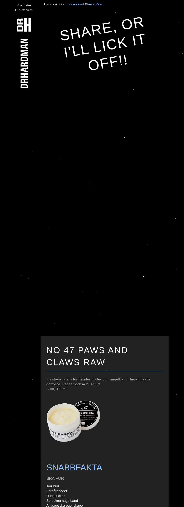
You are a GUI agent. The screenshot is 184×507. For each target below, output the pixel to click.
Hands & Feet (55, 4)
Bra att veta (24, 10)
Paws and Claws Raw (85, 4)
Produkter (24, 5)
